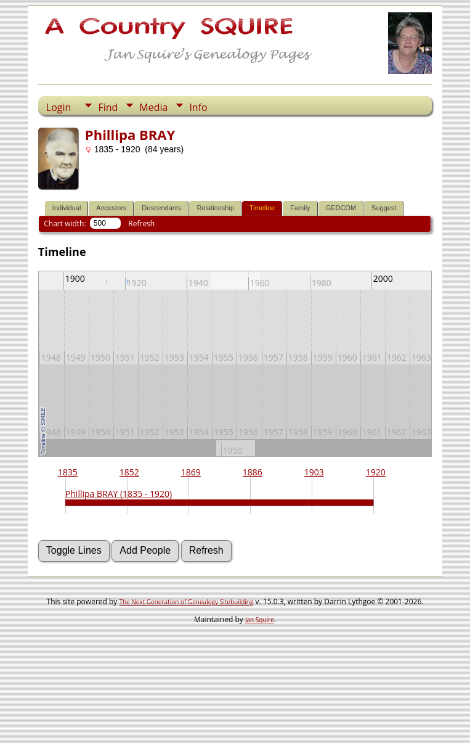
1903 (314, 472)
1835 (68, 472)
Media (153, 107)
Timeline (262, 207)
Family (300, 207)
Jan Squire (259, 619)
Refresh (141, 223)
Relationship (215, 207)
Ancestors (111, 207)
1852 (129, 472)
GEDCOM (341, 207)
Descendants (161, 207)
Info (198, 107)
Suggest (383, 207)
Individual (66, 207)
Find (108, 107)
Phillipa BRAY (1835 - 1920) (118, 493)
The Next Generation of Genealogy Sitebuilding (186, 601)
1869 (191, 472)
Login (58, 107)
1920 (376, 472)
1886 (252, 472)
